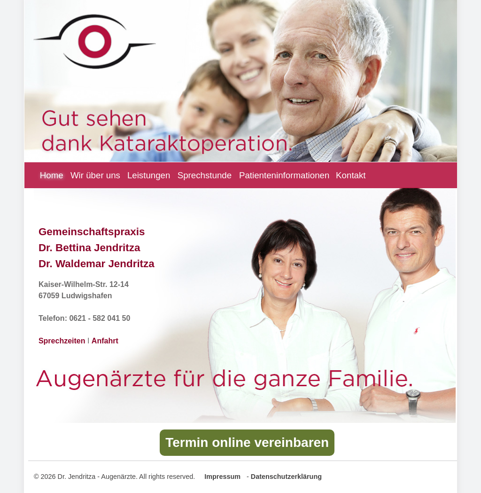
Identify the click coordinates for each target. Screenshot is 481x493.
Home (46, 175)
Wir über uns (95, 175)
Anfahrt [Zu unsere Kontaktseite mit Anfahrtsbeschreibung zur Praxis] (105, 341)
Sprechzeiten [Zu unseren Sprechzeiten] (62, 341)
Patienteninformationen (284, 175)
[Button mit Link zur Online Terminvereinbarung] (247, 444)
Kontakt (350, 175)
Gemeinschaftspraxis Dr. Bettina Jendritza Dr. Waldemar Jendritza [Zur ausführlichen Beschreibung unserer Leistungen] (97, 247)
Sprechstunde (205, 175)
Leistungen (149, 175)
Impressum (222, 476)
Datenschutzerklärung (286, 476)
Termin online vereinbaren (247, 442)
